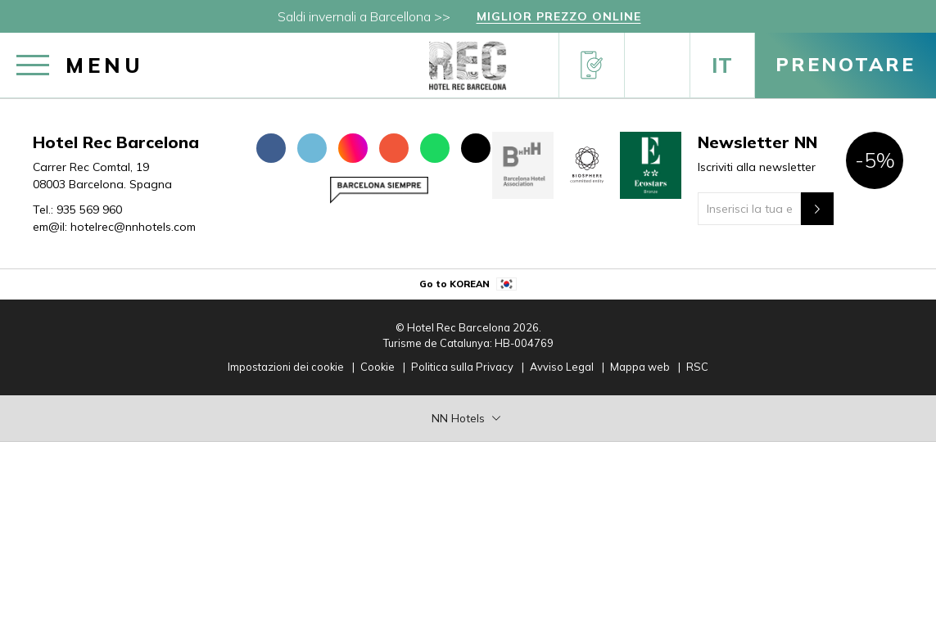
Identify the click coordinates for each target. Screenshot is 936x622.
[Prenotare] (845, 65)
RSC (697, 366)
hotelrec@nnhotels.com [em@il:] (133, 226)
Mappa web (640, 366)
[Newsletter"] (817, 208)
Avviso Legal (562, 366)
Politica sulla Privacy (462, 366)
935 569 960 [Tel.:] (89, 209)
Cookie (377, 366)
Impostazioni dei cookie (286, 366)
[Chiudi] (919, 20)
